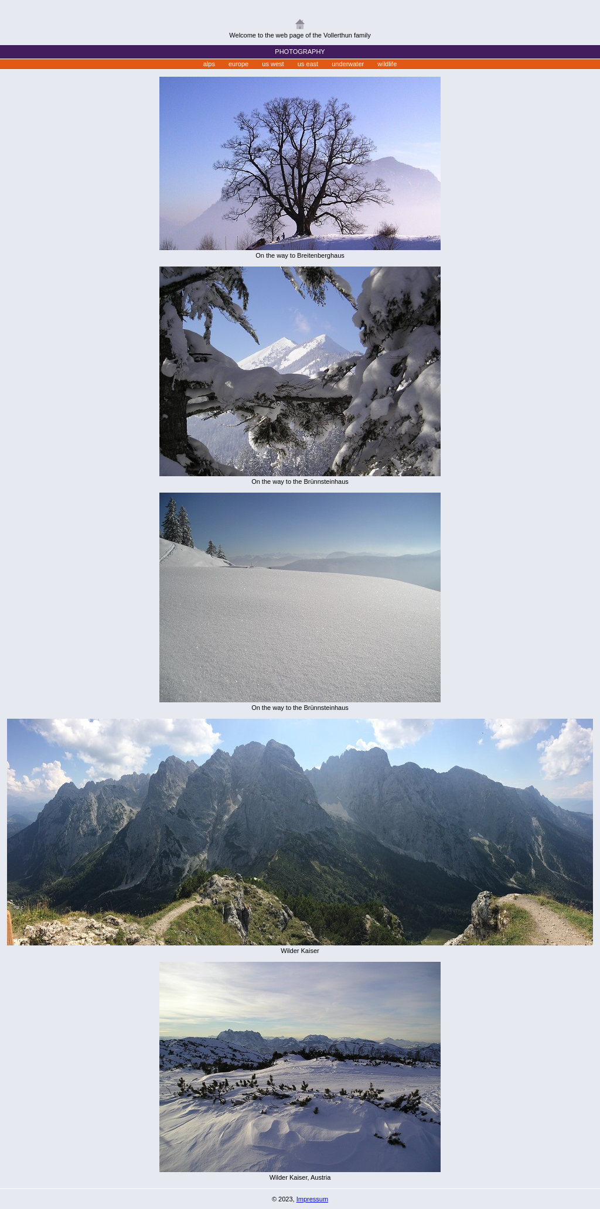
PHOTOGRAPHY (300, 51)
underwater (348, 63)
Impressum (312, 1199)
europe (238, 63)
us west (273, 63)
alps (209, 63)
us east (308, 63)
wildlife (387, 63)
